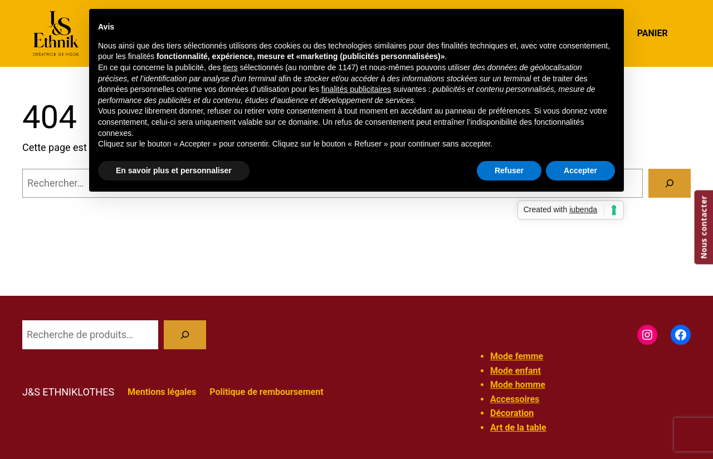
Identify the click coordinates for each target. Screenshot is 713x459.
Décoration (512, 413)
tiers (230, 67)
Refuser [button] (509, 170)
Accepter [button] (580, 170)
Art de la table (518, 427)
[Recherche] (185, 334)
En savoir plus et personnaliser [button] (174, 170)
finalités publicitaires (356, 89)
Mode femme (516, 356)
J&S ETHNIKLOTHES (68, 392)
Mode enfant (515, 370)
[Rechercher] (669, 183)
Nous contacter (703, 227)
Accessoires (514, 399)
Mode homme (517, 384)
